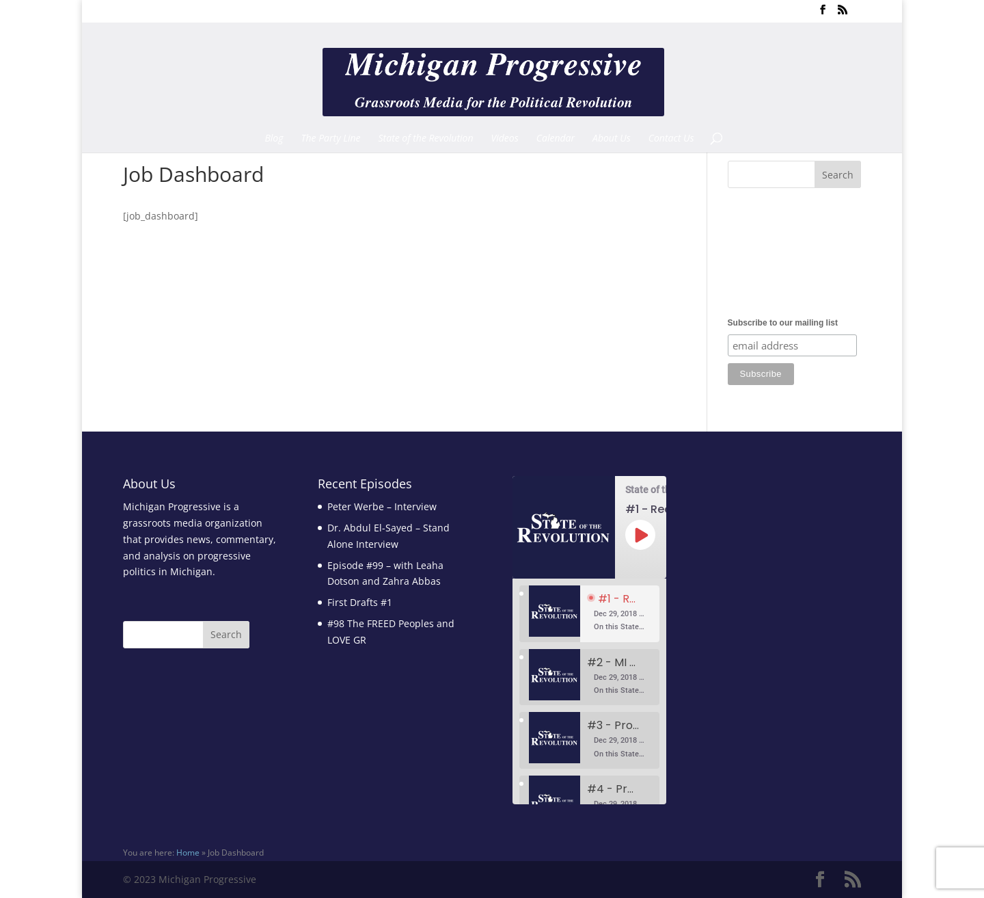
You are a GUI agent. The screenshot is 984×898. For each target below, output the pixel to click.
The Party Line (331, 138)
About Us (611, 138)
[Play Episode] (640, 535)
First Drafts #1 (359, 602)
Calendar (555, 138)
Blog (273, 138)
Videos (505, 138)
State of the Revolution (426, 138)
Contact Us (671, 138)
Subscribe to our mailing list (783, 323)
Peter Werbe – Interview (382, 506)
